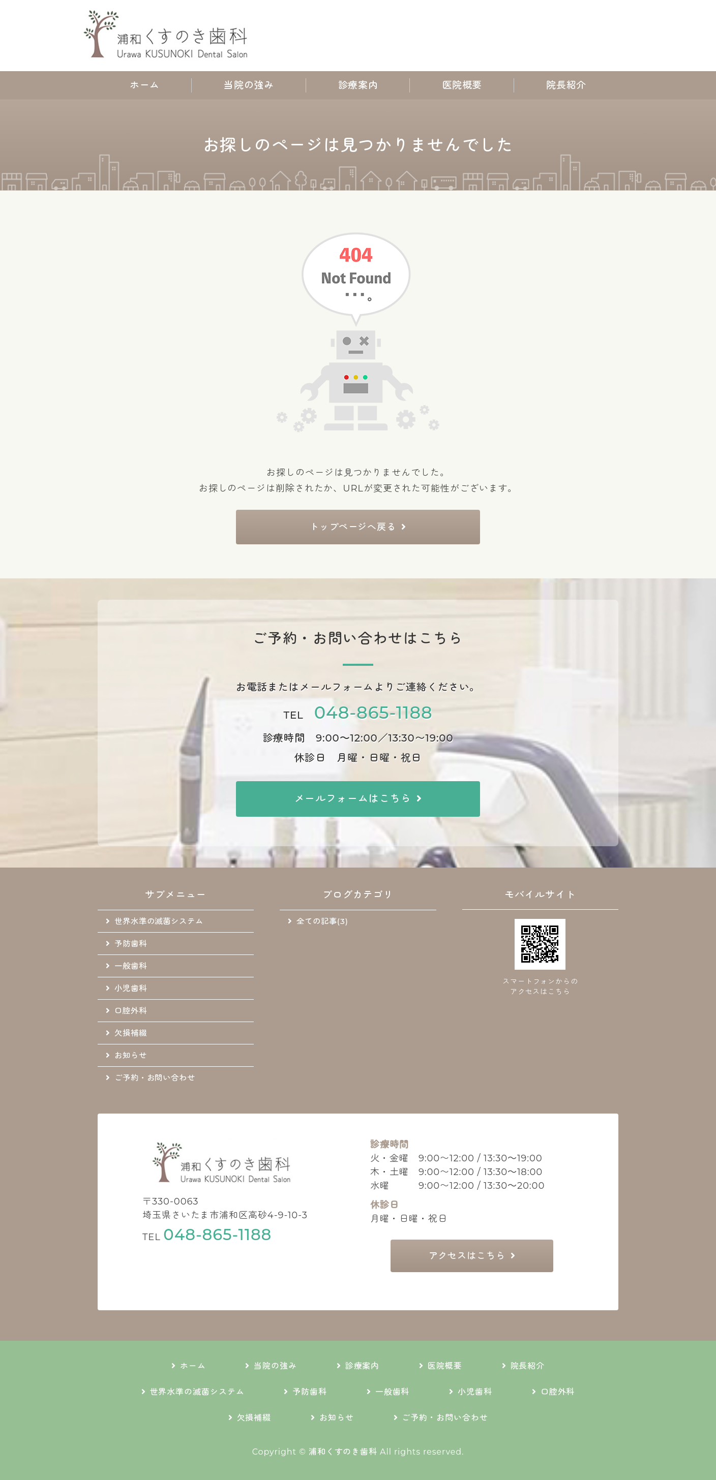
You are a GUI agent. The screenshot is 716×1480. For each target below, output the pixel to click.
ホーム (145, 85)
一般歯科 (130, 966)
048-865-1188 (373, 712)
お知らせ (130, 1055)
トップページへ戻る (353, 527)
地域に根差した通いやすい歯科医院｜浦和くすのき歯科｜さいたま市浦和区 (168, 35)
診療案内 (358, 85)
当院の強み (249, 85)
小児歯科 (130, 988)
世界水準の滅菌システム (158, 921)
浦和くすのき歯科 (343, 1452)
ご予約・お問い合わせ (154, 1078)
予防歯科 (130, 943)
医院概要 (462, 85)
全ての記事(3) (322, 921)
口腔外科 (130, 1010)
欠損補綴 (130, 1033)
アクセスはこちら (467, 1255)
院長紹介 (566, 85)
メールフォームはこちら (352, 798)
